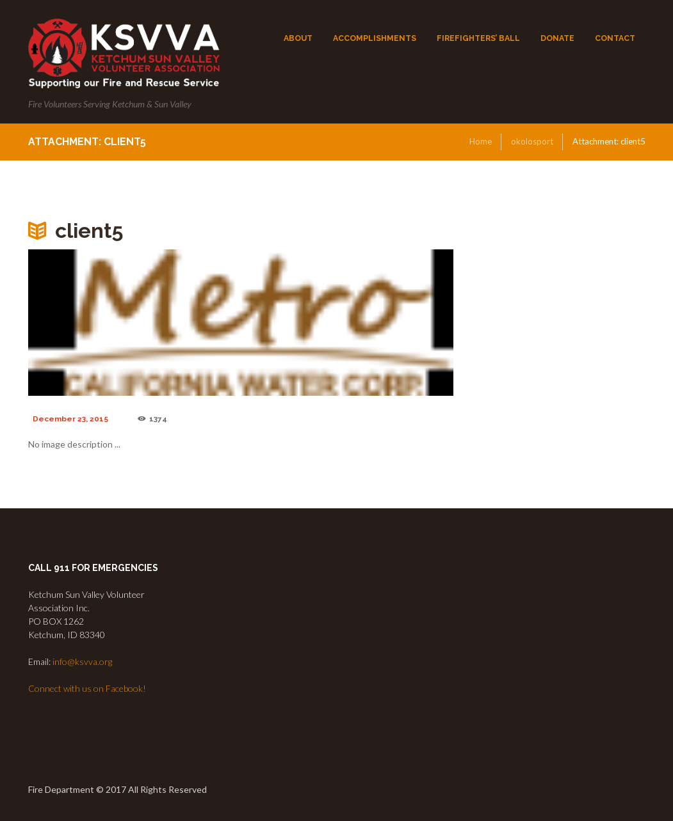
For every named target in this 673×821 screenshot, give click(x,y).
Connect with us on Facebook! (87, 688)
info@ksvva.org (82, 661)
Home (480, 141)
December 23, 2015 (70, 418)
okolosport (532, 141)
